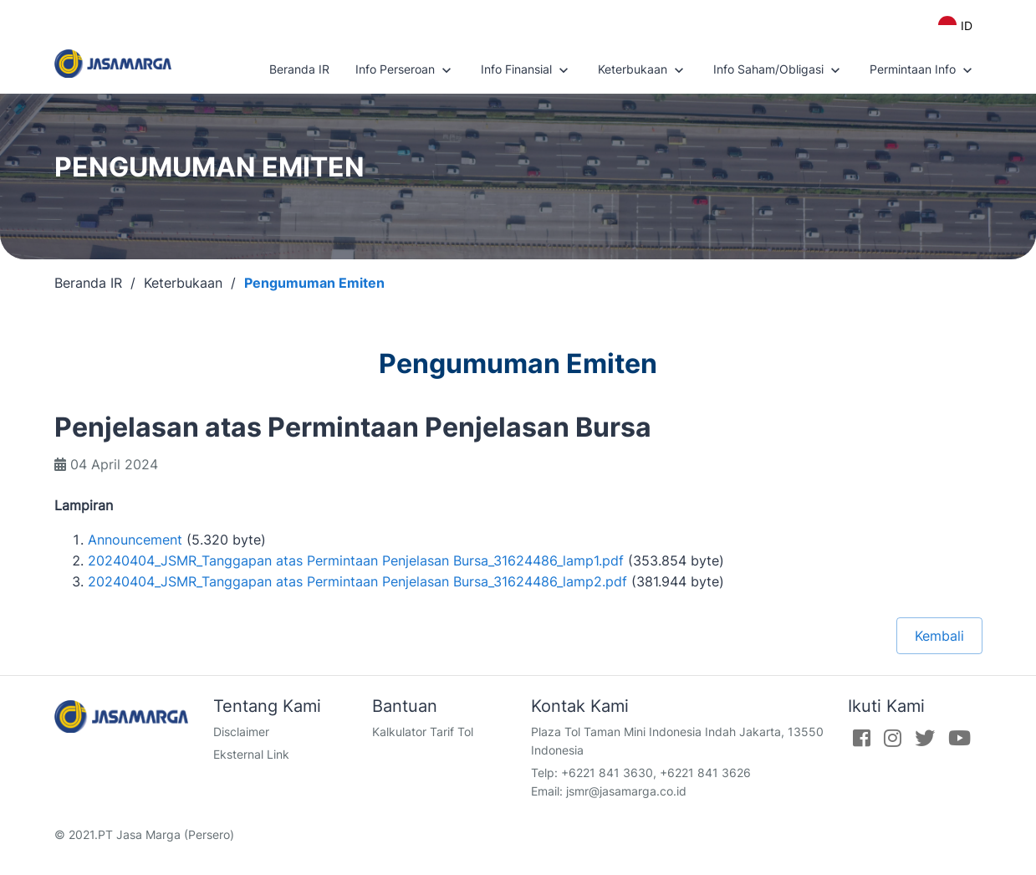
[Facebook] (861, 738)
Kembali (939, 635)
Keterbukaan (642, 70)
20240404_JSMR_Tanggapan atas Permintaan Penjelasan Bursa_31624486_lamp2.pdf (357, 581)
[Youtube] (959, 738)
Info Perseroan (405, 70)
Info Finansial (526, 70)
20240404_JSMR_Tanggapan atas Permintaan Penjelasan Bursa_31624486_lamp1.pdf (356, 560)
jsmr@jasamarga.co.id (626, 791)
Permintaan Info (923, 70)
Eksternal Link (251, 754)
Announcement (135, 539)
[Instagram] (892, 738)
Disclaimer (241, 731)
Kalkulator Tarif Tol (422, 731)
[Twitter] (925, 738)
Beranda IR (299, 69)
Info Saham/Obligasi (778, 70)
